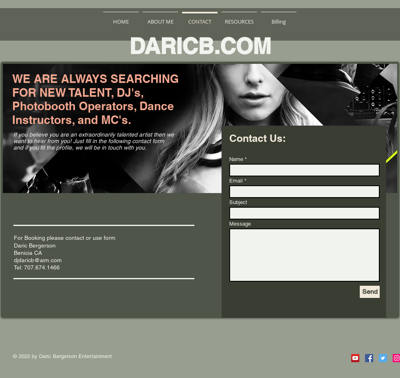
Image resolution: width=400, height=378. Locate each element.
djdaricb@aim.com (38, 260)
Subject (238, 202)
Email (236, 180)
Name (236, 159)
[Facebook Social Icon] (369, 358)
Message (240, 223)
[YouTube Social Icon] (355, 358)
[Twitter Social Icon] (383, 358)
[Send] (370, 292)
